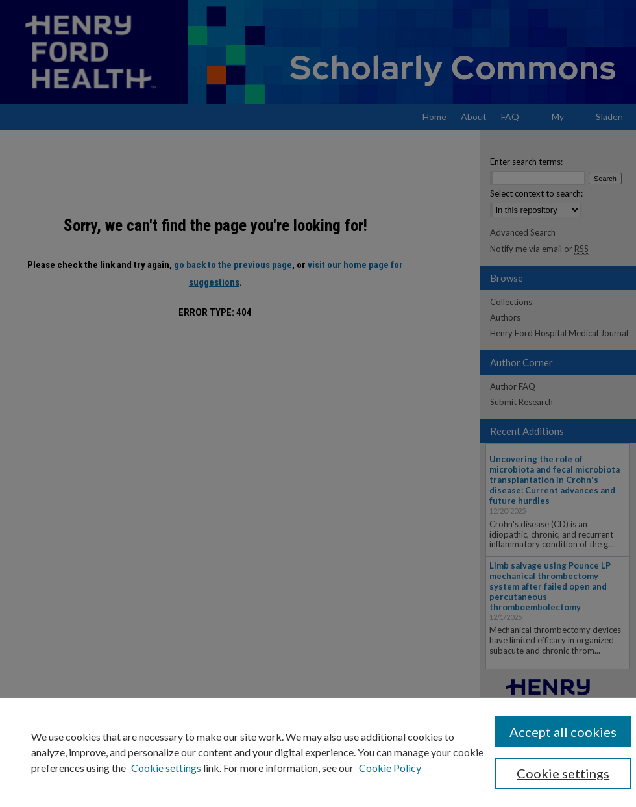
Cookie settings (166, 768)
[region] (318, 752)
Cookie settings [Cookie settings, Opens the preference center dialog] (563, 773)
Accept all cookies (563, 731)
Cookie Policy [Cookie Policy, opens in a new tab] (390, 768)
